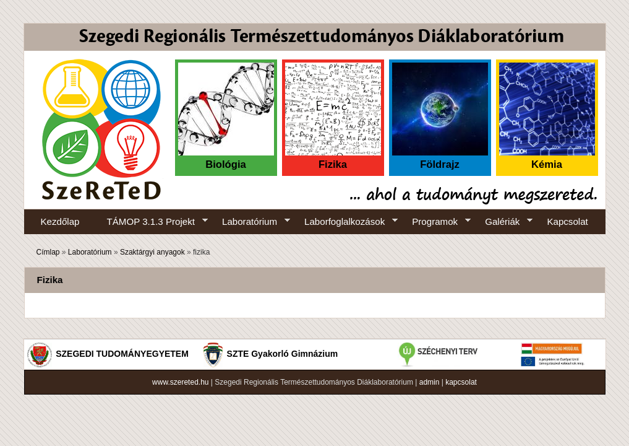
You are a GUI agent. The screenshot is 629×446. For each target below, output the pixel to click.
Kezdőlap (60, 221)
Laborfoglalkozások (344, 221)
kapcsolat (461, 382)
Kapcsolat (567, 221)
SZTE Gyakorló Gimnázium (282, 354)
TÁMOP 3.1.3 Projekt (150, 221)
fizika (201, 252)
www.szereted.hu (180, 382)
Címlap (48, 252)
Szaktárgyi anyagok (152, 252)
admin (429, 382)
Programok (434, 221)
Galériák (502, 221)
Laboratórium (249, 221)
